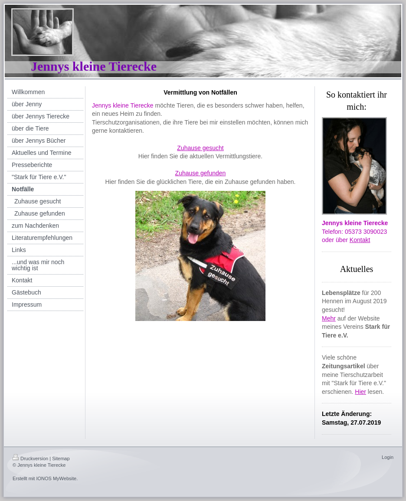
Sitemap (60, 458)
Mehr (329, 318)
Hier (360, 391)
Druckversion (30, 458)
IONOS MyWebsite (56, 478)
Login (387, 457)
